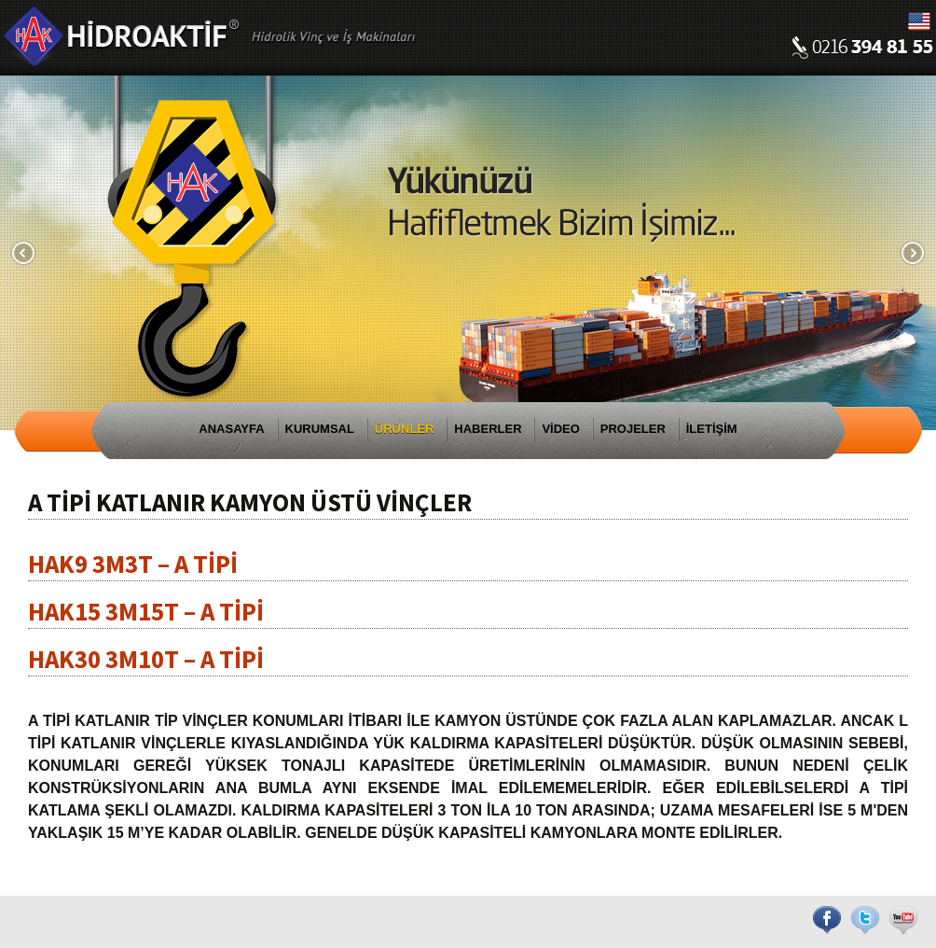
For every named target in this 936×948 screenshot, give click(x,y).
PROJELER (633, 429)
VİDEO (560, 429)
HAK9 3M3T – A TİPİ (133, 563)
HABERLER (487, 429)
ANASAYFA (231, 429)
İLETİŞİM (711, 429)
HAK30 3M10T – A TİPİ (146, 659)
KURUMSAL (319, 429)
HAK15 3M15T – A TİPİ (146, 611)
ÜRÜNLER (404, 429)
